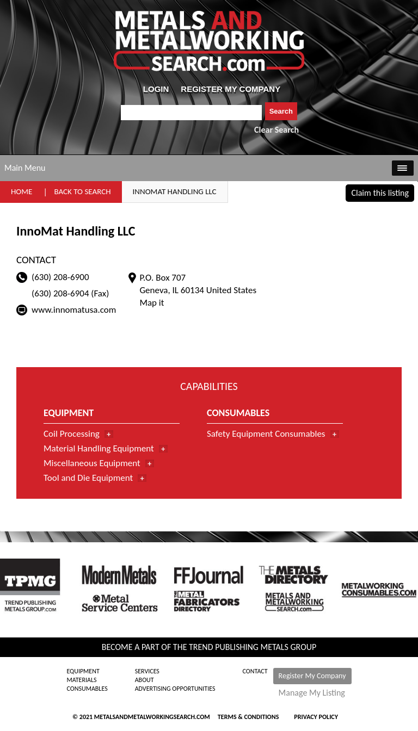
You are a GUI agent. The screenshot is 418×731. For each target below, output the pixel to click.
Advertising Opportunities (175, 688)
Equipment (82, 671)
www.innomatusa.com (74, 309)
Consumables (86, 688)
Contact (255, 671)
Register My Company (312, 675)
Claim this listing (380, 193)
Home (21, 191)
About (144, 680)
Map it (151, 302)
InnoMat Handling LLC (175, 191)
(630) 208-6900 (60, 277)
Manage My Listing (312, 693)
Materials (81, 680)
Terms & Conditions (248, 717)
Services (147, 671)
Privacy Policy (316, 717)
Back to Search (82, 191)
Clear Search (276, 130)
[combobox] (191, 112)
